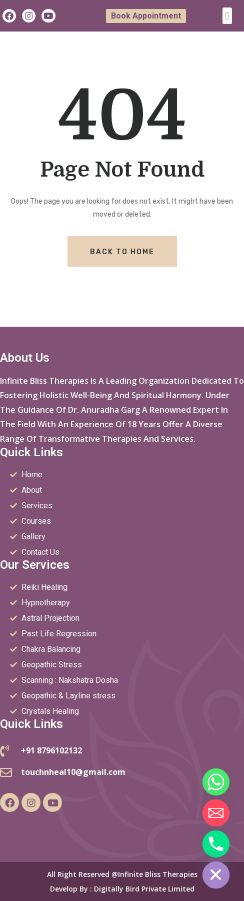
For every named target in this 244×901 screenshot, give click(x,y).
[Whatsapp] (216, 781)
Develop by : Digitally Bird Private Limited (122, 888)
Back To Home (122, 252)
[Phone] (216, 843)
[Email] (216, 812)
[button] (227, 16)
